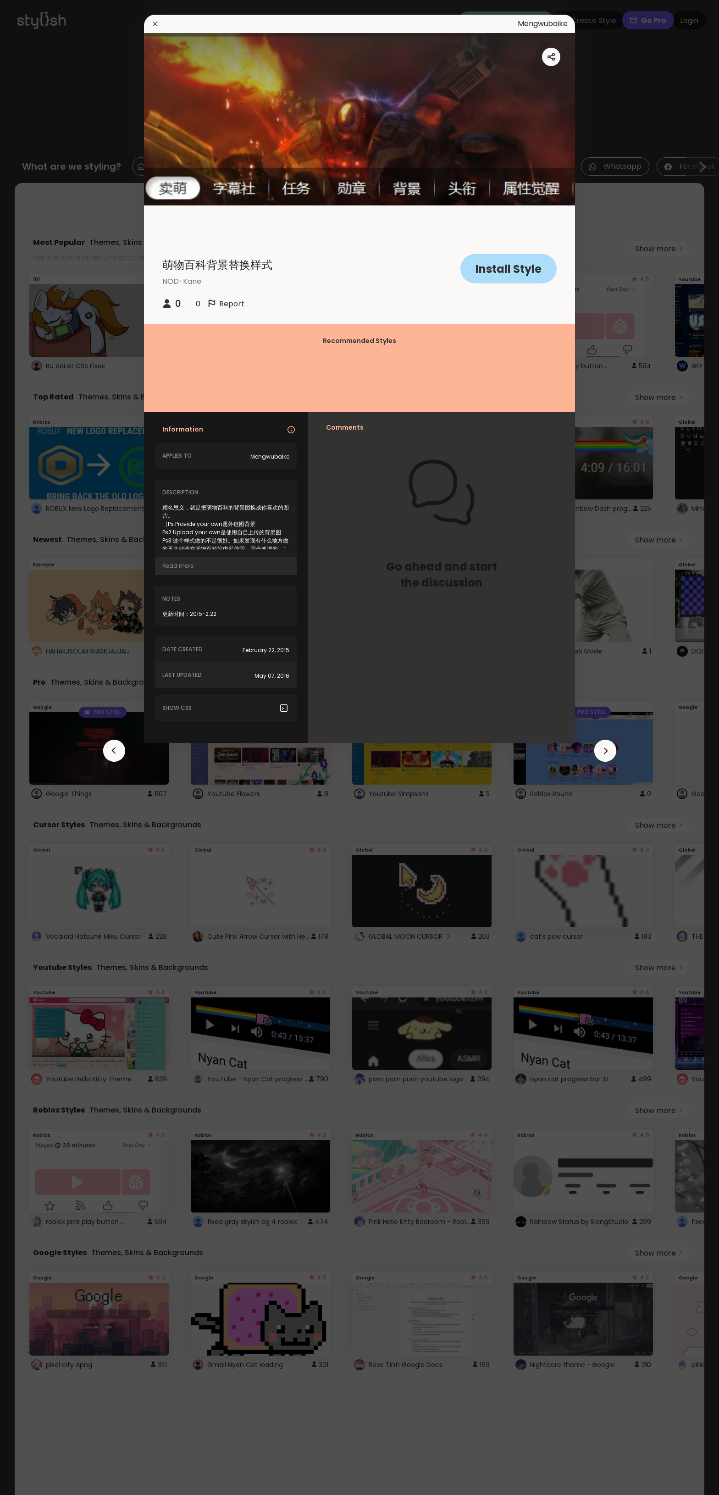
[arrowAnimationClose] (114, 750)
